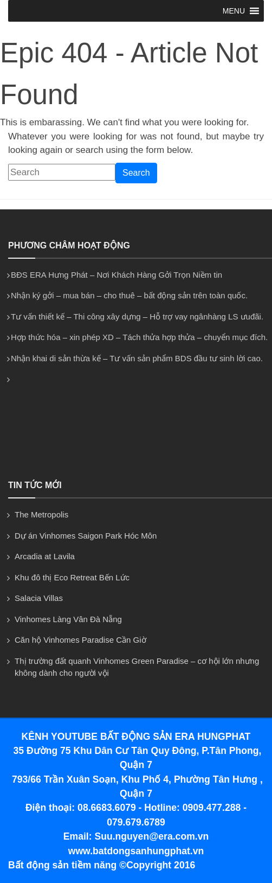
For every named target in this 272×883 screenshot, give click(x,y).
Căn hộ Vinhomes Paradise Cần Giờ (80, 639)
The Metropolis (41, 514)
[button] (234, 11)
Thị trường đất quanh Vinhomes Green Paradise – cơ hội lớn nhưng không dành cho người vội (137, 667)
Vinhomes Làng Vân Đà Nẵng (68, 619)
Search (136, 172)
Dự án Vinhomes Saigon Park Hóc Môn (86, 535)
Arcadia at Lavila (45, 556)
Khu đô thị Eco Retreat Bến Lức (72, 577)
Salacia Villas (39, 598)
